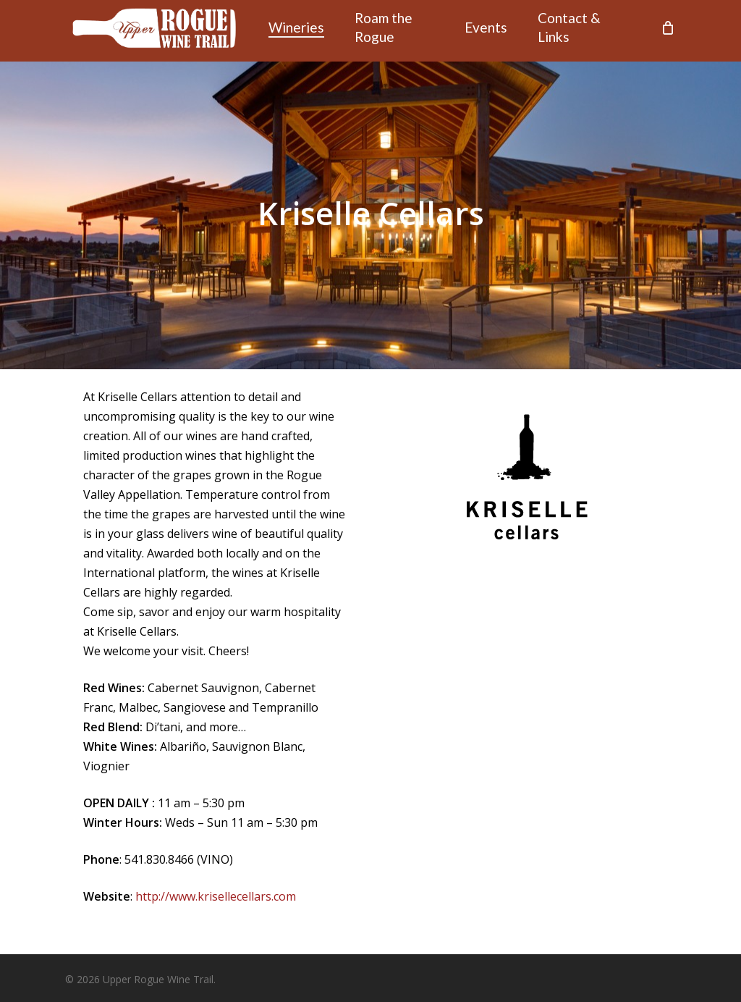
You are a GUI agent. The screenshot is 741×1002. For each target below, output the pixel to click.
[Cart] (668, 31)
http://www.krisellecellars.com (215, 896)
